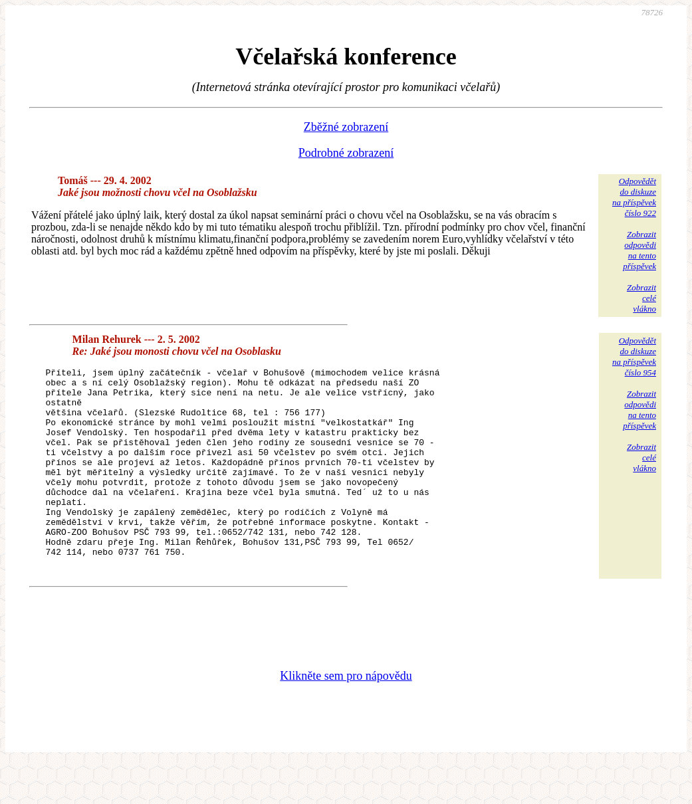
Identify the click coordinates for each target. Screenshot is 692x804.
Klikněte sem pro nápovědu (345, 715)
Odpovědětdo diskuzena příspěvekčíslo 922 (634, 197)
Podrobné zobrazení (346, 152)
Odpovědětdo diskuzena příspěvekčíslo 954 (634, 356)
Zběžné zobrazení (346, 127)
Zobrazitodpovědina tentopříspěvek (639, 250)
